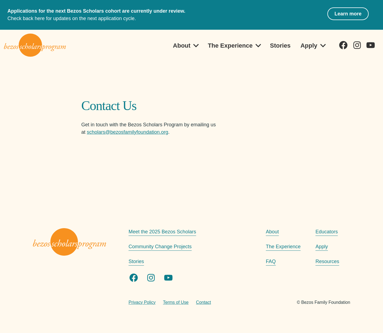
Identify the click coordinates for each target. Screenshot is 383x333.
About (182, 45)
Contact (203, 302)
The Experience (230, 45)
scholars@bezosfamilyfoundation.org (127, 132)
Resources (327, 261)
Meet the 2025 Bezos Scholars (162, 231)
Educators (326, 231)
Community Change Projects (160, 246)
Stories (280, 45)
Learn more (348, 14)
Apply (308, 45)
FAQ (271, 261)
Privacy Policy (142, 302)
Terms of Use (176, 302)
